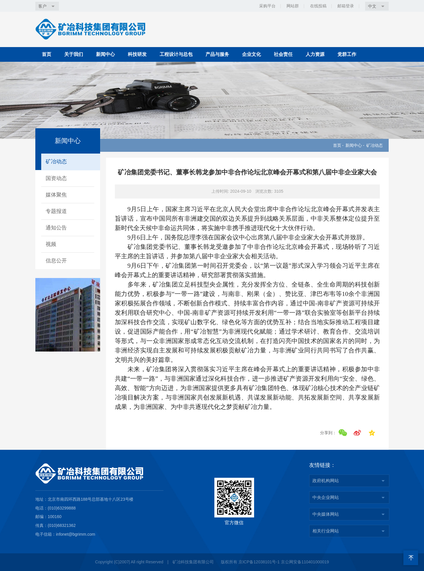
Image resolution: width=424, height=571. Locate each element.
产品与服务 (217, 54)
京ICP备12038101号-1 (259, 562)
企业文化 (251, 54)
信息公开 (56, 261)
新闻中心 (105, 54)
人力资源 (315, 54)
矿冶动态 (374, 145)
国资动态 (56, 178)
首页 (46, 54)
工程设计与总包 (176, 54)
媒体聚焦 (56, 195)
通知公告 (56, 228)
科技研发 (137, 54)
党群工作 (346, 54)
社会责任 (283, 54)
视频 (51, 244)
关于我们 (73, 54)
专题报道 (56, 211)
